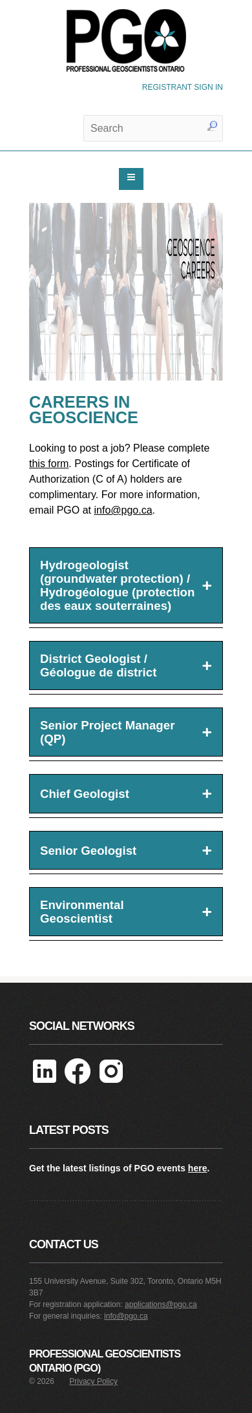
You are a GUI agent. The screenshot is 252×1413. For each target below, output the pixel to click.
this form (48, 463)
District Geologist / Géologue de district (126, 665)
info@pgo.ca (123, 510)
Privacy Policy (93, 1381)
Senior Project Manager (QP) (126, 732)
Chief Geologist (126, 793)
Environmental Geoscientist (126, 911)
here (197, 1168)
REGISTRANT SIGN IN (182, 87)
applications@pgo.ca (161, 1304)
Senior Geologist (126, 850)
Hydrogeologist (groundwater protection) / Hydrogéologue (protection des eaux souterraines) (126, 585)
